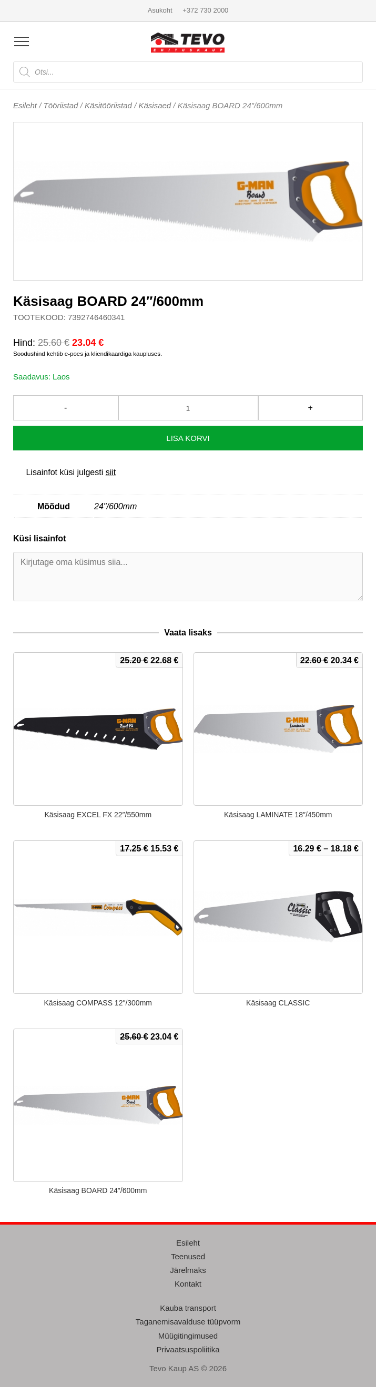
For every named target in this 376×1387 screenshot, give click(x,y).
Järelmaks (188, 1270)
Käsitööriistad (108, 105)
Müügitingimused (188, 1335)
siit (111, 472)
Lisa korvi (187, 438)
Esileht (25, 105)
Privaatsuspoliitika (187, 1349)
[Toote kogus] (188, 407)
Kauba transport (188, 1307)
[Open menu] (21, 41)
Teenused (188, 1256)
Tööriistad (61, 105)
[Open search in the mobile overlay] (188, 72)
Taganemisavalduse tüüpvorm (188, 1321)
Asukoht (160, 10)
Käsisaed (154, 105)
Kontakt (188, 1283)
